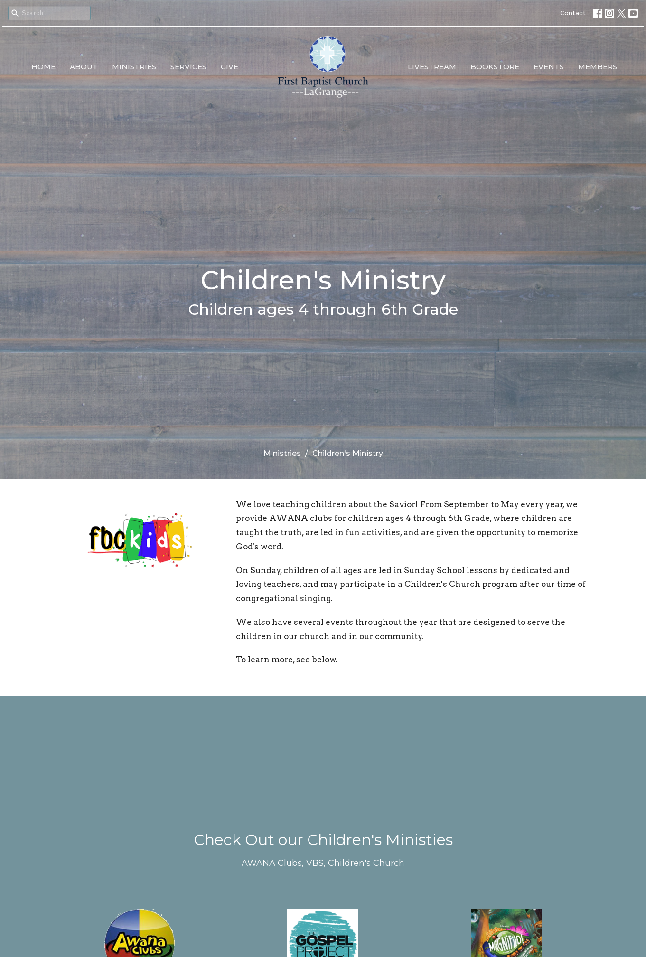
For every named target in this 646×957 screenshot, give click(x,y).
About (84, 66)
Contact (573, 13)
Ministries (134, 66)
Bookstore (494, 66)
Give (229, 66)
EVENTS (549, 66)
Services (188, 66)
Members (597, 66)
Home (43, 66)
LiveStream (432, 66)
